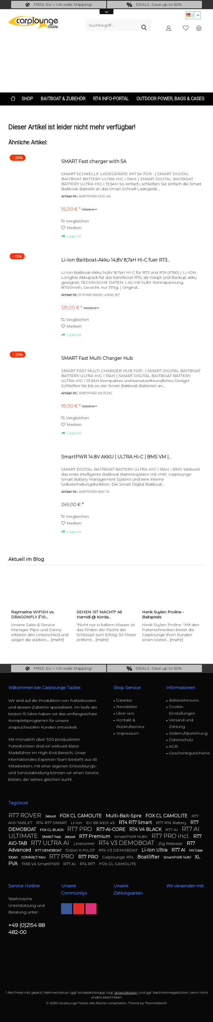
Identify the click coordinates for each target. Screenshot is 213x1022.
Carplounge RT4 (118, 857)
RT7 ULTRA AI (51, 842)
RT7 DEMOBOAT (48, 850)
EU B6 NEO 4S (101, 822)
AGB (173, 746)
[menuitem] (199, 27)
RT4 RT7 (88, 863)
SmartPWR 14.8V (131, 836)
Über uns (125, 713)
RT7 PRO (80, 828)
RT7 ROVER (25, 815)
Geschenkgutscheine (187, 752)
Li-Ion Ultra (155, 850)
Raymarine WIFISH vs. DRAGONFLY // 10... (32, 614)
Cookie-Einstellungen (182, 710)
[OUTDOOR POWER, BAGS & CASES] (170, 99)
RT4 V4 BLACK (146, 829)
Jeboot (51, 816)
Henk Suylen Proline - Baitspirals (163, 614)
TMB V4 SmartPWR (40, 863)
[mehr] (57, 639)
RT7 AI (172, 829)
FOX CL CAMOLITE (81, 815)
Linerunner (84, 843)
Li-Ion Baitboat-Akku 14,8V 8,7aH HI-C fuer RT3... (115, 260)
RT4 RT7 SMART (52, 822)
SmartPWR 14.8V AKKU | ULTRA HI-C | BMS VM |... (116, 456)
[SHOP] (27, 99)
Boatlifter (149, 857)
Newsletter (126, 706)
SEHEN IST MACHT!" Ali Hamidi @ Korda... (99, 614)
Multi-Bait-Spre (124, 815)
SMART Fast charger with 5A (93, 161)
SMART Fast (52, 837)
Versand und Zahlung (181, 723)
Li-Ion (77, 822)
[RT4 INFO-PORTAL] (111, 99)
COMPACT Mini (33, 857)
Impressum (127, 733)
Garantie (124, 700)
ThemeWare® (156, 1003)
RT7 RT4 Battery (171, 822)
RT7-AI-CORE (111, 829)
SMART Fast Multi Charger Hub (97, 358)
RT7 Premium (95, 836)
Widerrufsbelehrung (187, 733)
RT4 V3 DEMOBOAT (127, 842)
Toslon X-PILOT (80, 850)
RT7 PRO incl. (171, 835)
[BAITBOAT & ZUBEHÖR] (63, 99)
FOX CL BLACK (52, 830)
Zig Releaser (171, 843)
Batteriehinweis (184, 700)
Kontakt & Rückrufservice (130, 723)
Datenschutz (181, 739)
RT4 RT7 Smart (136, 822)
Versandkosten (126, 992)
